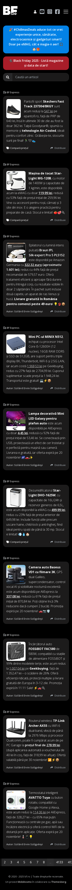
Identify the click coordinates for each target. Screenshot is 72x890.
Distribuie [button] (58, 148)
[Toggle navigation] (66, 12)
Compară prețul (17, 148)
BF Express (13, 92)
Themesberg (58, 882)
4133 (59, 862)
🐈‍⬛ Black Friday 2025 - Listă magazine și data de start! (36, 63)
